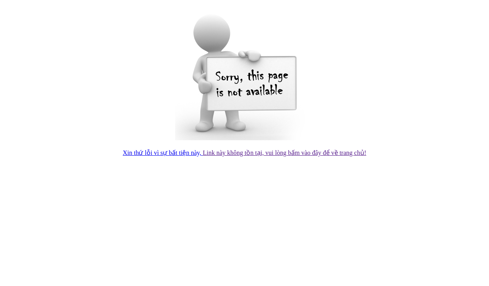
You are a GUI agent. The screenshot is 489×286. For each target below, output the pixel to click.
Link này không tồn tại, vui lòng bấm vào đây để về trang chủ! (284, 152)
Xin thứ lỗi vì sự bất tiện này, (163, 152)
